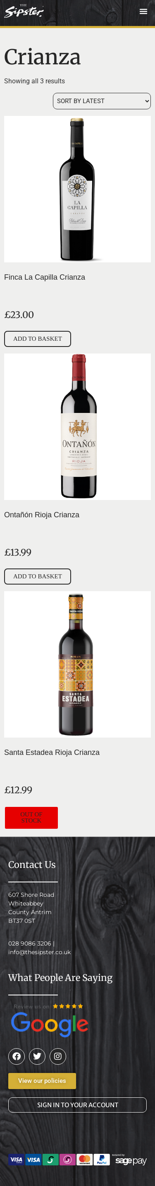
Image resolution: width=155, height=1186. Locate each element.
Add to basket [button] (37, 338)
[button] (143, 11)
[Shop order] (102, 101)
